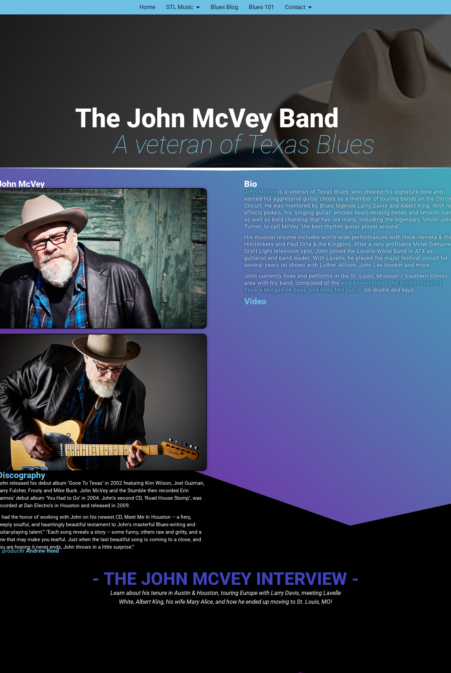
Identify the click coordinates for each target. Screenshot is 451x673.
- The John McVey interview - (225, 578)
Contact (298, 7)
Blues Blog (224, 7)
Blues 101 (261, 7)
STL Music (183, 7)
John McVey (274, 192)
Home (147, 7)
